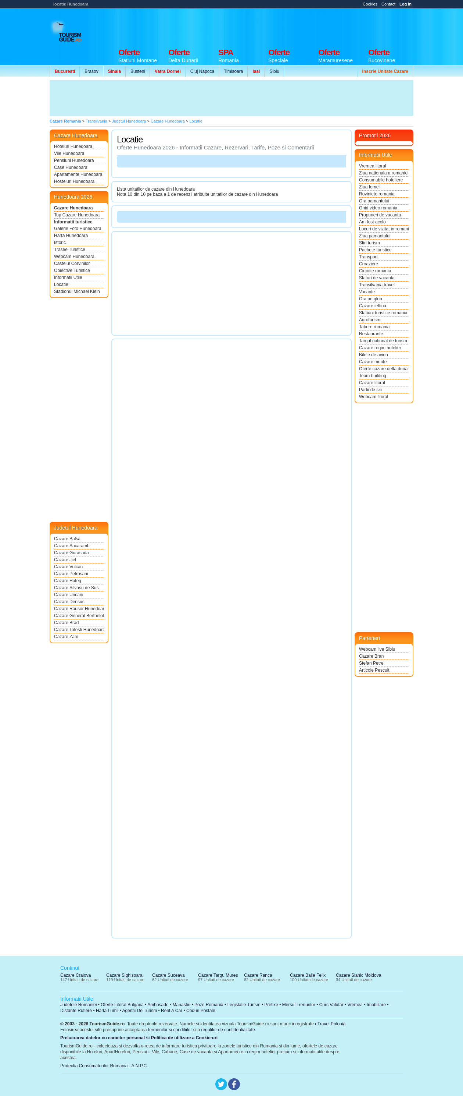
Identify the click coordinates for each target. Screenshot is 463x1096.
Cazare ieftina (372, 305)
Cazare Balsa (67, 538)
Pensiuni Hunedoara (74, 160)
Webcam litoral (373, 396)
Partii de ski (370, 389)
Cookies (370, 4)
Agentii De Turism (139, 1010)
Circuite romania (375, 270)
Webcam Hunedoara (74, 256)
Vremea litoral (372, 166)
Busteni (137, 71)
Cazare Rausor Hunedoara (79, 608)
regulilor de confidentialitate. (228, 1029)
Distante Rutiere (76, 1010)
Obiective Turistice (72, 270)
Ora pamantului (374, 201)
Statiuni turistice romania (383, 312)
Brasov (91, 71)
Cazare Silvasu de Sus (76, 587)
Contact (388, 4)
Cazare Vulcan (68, 566)
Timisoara (233, 71)
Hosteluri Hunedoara (74, 181)
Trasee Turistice (69, 249)
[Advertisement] (279, 26)
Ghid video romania (378, 208)
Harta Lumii (107, 1010)
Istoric (60, 242)
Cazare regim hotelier (380, 347)
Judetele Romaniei (78, 1004)
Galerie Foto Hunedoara (77, 228)
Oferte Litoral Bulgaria (122, 1004)
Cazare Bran (371, 656)
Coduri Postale (200, 1010)
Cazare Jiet (65, 559)
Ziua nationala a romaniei (384, 173)
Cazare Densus (69, 601)
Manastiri (181, 1004)
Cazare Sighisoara (124, 975)
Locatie (61, 284)
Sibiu (274, 71)
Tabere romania (374, 326)
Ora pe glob (370, 298)
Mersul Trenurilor (298, 1004)
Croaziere (368, 263)
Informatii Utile (68, 277)
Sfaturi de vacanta (377, 277)
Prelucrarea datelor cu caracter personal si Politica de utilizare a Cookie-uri (139, 1037)
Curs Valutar (331, 1004)
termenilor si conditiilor (170, 1029)
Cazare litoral (372, 382)
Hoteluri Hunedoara (73, 146)
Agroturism (369, 319)
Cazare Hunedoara (73, 208)
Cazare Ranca (258, 975)
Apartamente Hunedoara (78, 174)
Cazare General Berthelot (79, 615)
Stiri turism (369, 242)
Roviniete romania (377, 194)
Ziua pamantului (374, 235)
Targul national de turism (383, 340)
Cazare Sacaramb (72, 545)
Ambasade (157, 1004)
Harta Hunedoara (71, 235)
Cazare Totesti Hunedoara (79, 629)
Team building (372, 375)
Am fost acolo (372, 221)
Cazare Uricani (68, 594)
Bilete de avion (373, 354)
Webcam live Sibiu (377, 649)
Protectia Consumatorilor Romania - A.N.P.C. (104, 1065)
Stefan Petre (371, 663)
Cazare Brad (66, 622)
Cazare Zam (66, 636)
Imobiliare (376, 1004)
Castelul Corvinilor (72, 263)
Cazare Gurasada (71, 552)
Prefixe (271, 1004)
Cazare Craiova (75, 975)
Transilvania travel (377, 284)
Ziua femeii (370, 187)
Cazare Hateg (67, 580)
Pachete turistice (375, 249)
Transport (368, 256)
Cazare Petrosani (71, 573)
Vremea (355, 1004)
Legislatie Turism (244, 1004)
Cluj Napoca (202, 71)
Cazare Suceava (168, 975)
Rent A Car (171, 1010)
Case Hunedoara (70, 167)
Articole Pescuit (374, 670)
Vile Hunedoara (69, 153)
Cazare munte (373, 361)
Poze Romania (208, 1004)
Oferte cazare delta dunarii (384, 368)
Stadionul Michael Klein (77, 291)
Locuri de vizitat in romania (384, 228)
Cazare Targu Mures (218, 975)
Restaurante (371, 333)
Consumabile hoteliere (381, 180)
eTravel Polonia (330, 1023)
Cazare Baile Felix (308, 975)
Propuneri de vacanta (380, 215)
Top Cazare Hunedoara (77, 215)
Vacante (367, 291)
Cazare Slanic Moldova (358, 975)
